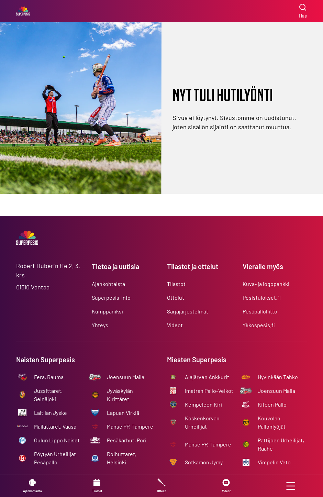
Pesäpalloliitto (260, 311)
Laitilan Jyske (50, 412)
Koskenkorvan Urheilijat (202, 422)
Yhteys (100, 325)
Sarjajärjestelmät (187, 311)
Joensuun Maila (125, 377)
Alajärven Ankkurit (207, 377)
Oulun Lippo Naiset (57, 440)
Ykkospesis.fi (259, 325)
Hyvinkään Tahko (278, 377)
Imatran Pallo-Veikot (209, 390)
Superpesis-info (111, 297)
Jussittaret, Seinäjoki (48, 394)
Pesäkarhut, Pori (126, 440)
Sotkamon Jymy (204, 462)
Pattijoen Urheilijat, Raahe (281, 444)
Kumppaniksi (107, 311)
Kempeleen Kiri (203, 404)
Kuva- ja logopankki (266, 283)
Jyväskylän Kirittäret (120, 394)
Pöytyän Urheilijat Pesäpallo (55, 458)
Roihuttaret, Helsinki (121, 458)
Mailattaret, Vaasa (55, 426)
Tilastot (176, 283)
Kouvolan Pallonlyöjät (272, 422)
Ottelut (175, 297)
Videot (175, 325)
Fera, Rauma (49, 377)
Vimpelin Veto (274, 462)
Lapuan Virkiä (123, 412)
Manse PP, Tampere (130, 426)
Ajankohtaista (108, 283)
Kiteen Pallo (272, 404)
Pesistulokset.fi (262, 297)
